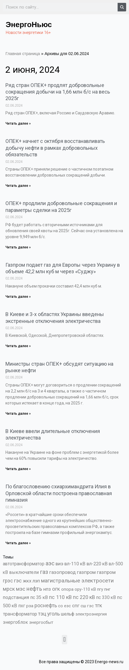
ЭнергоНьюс (29, 24)
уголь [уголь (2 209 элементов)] (53, 614)
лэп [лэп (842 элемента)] (36, 581)
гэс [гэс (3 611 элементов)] (18, 581)
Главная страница (22, 53)
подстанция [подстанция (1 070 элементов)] (16, 597)
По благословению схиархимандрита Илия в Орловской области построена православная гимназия (58, 493)
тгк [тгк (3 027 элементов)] (98, 605)
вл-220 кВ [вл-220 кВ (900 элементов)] (97, 563)
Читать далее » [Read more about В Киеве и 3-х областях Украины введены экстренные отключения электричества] (18, 346)
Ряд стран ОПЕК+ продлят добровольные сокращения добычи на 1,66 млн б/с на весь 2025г (57, 92)
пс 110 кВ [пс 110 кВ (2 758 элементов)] (60, 597)
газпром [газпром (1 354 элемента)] (106, 572)
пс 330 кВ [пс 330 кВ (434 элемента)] (106, 597)
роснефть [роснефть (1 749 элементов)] (45, 605)
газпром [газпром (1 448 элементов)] (86, 572)
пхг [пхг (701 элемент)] (21, 605)
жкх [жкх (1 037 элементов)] (27, 581)
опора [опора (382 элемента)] (67, 589)
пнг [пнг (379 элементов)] (107, 589)
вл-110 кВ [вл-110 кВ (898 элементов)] (74, 563)
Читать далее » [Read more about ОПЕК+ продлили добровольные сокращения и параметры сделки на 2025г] (18, 247)
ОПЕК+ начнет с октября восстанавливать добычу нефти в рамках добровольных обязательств (55, 147)
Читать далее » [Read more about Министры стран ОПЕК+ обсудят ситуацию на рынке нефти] (18, 414)
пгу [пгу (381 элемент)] (100, 589)
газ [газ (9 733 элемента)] (44, 571)
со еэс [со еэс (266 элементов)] (64, 605)
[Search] (122, 7)
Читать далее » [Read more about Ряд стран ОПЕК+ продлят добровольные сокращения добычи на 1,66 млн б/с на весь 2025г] (18, 124)
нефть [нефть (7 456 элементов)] (34, 589)
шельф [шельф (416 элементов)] (67, 614)
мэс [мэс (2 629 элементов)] (20, 589)
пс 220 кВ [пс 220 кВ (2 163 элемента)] (84, 597)
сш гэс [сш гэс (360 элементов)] (87, 605)
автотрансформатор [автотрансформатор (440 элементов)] (23, 563)
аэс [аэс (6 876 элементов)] (50, 563)
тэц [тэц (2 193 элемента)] (42, 614)
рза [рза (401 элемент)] (29, 605)
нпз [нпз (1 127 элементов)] (47, 589)
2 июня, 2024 (32, 69)
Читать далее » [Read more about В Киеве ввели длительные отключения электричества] (18, 469)
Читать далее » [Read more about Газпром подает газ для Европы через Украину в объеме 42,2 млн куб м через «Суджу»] (18, 297)
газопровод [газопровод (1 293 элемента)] (62, 572)
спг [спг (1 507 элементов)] (75, 605)
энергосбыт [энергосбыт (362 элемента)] (41, 622)
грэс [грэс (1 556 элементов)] (8, 581)
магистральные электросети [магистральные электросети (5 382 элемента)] (77, 580)
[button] (64, 639)
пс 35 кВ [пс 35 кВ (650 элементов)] (39, 597)
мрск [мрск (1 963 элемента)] (9, 589)
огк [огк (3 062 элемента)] (56, 589)
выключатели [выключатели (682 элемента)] (24, 572)
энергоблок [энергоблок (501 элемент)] (15, 622)
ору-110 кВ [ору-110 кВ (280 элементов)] (85, 589)
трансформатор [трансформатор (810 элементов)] (20, 614)
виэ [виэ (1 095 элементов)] (59, 563)
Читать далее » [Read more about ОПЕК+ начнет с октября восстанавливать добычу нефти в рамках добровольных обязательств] (18, 186)
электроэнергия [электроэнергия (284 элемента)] (91, 614)
